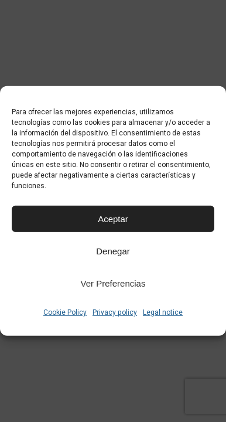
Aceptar (113, 218)
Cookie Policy (65, 312)
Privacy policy (115, 312)
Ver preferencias (113, 283)
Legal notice (163, 312)
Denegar (113, 251)
